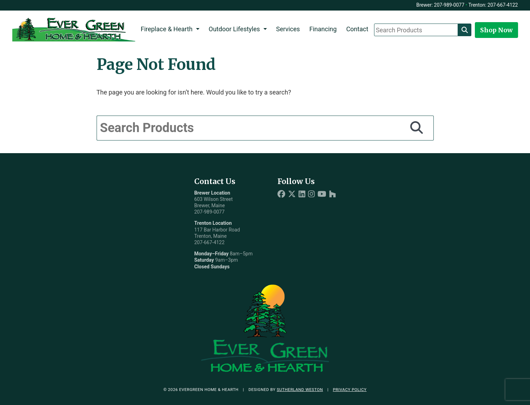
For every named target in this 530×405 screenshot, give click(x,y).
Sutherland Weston (300, 389)
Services (288, 29)
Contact (357, 29)
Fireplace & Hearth (166, 29)
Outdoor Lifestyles (234, 29)
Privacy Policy (350, 389)
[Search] (464, 30)
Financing (323, 29)
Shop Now (496, 30)
